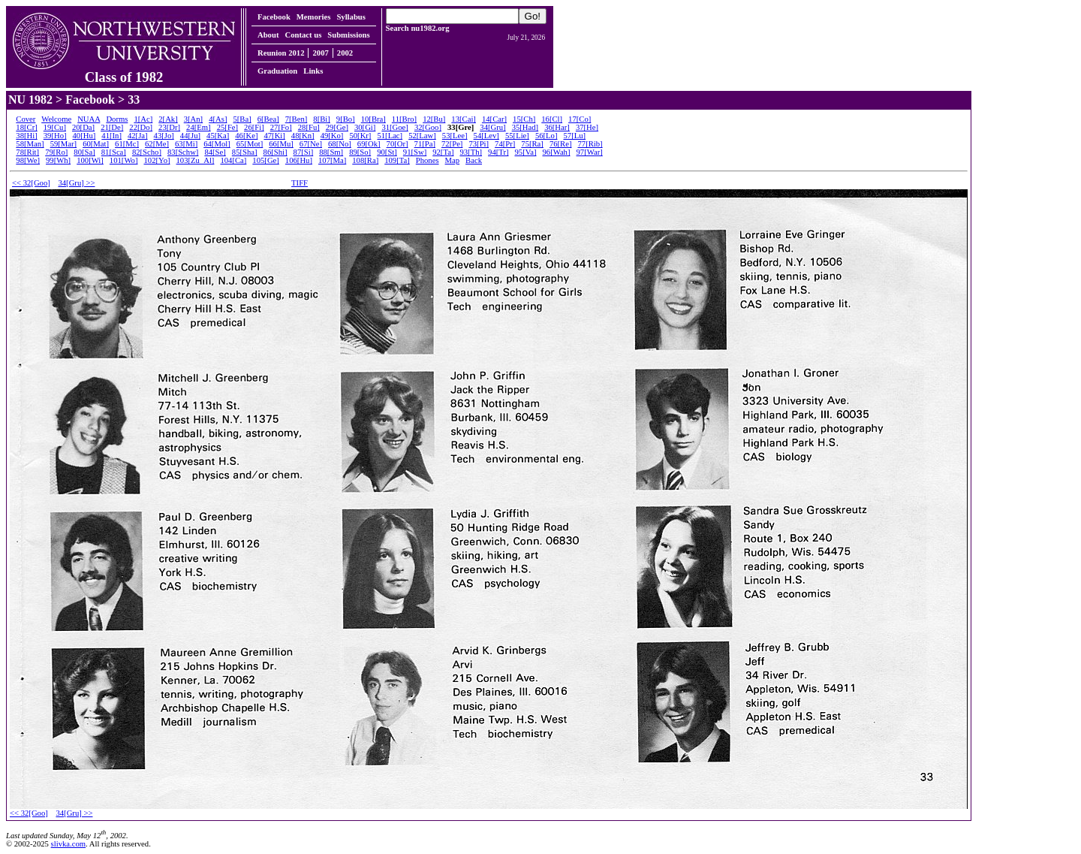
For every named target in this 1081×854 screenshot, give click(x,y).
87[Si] (304, 152)
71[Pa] (424, 144)
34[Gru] (492, 127)
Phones (427, 160)
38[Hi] (26, 135)
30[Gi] (364, 127)
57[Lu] (574, 135)
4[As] (218, 119)
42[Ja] (138, 135)
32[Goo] (427, 127)
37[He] (587, 127)
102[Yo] (156, 160)
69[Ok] (369, 144)
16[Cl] (551, 119)
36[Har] (557, 127)
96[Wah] (556, 152)
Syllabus (351, 17)
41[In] (111, 135)
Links (313, 71)
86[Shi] (275, 152)
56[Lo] (546, 135)
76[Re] (561, 144)
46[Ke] (246, 135)
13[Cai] (463, 119)
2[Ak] (167, 119)
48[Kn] (303, 135)
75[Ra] (532, 144)
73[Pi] (478, 144)
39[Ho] (55, 135)
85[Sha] (244, 152)
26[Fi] (254, 127)
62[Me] (157, 144)
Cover (25, 119)
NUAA (88, 119)
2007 (320, 53)
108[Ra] (365, 160)
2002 (345, 53)
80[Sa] (84, 152)
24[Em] (198, 127)
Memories (314, 17)
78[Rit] (27, 152)
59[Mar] (63, 144)
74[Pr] (505, 144)
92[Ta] (442, 152)
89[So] (360, 152)
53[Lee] (455, 135)
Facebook (274, 17)
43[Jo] (164, 135)
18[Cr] (26, 127)
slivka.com (68, 844)
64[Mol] (216, 144)
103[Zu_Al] (195, 160)
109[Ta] (397, 160)
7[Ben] (296, 119)
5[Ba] (242, 119)
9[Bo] (345, 119)
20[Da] (83, 127)
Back (473, 160)
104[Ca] (233, 160)
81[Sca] (113, 152)
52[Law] (422, 135)
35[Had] (525, 127)
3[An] (193, 119)
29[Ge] (337, 127)
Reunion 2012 (280, 53)
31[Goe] (394, 127)
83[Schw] (182, 152)
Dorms (117, 119)
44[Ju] (190, 135)
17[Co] (579, 119)
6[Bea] (268, 119)
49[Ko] (332, 135)
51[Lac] (389, 135)
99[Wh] (58, 160)
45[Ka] (217, 135)
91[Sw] (414, 152)
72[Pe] (451, 144)
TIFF (299, 183)
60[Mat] (96, 144)
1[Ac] (143, 119)
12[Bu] (434, 119)
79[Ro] (56, 152)
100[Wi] (90, 160)
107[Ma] (332, 160)
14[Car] (494, 119)
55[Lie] (517, 135)
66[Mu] (281, 144)
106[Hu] (298, 160)
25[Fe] (227, 127)
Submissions (348, 35)
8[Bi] (321, 119)
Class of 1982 (124, 70)
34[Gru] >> (76, 183)
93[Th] (470, 152)
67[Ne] (311, 144)
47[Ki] (274, 135)
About (268, 35)
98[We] (28, 160)
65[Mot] (249, 144)
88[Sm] (331, 152)
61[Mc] (127, 144)
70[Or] (397, 144)
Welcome (56, 119)
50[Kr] (360, 135)
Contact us (303, 35)
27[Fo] (281, 127)
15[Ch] (524, 119)
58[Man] (30, 144)
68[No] (339, 144)
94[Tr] (498, 152)
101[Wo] (124, 160)
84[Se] (214, 152)
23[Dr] (169, 127)
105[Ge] (265, 160)
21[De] (112, 127)
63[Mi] (186, 144)
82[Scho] (146, 152)
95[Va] (525, 152)
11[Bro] (404, 119)
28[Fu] (309, 127)
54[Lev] (486, 135)
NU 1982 (30, 99)
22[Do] (140, 127)
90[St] (387, 152)
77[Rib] (589, 144)
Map (452, 160)
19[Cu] (55, 127)
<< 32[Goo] (31, 183)
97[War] (590, 152)
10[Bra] (373, 119)
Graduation (277, 71)
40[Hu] (84, 135)
